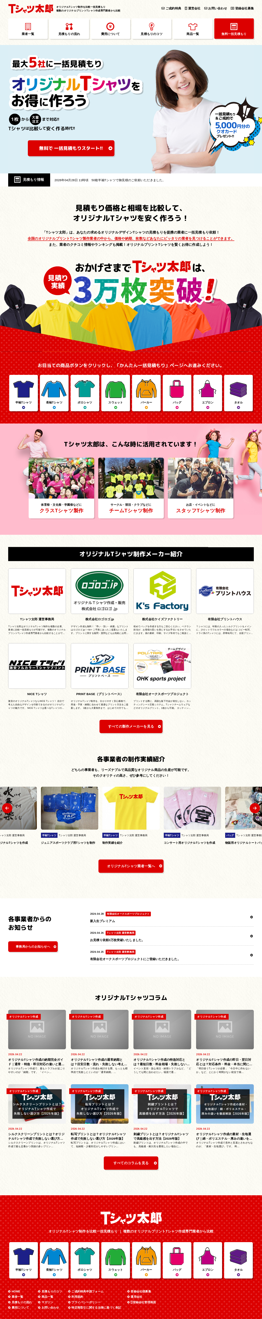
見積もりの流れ (22, 1266)
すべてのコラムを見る (131, 1127)
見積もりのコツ (52, 1255)
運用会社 (136, 1261)
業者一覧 (17, 1261)
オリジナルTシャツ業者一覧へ (131, 866)
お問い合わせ (215, 8)
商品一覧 (47, 1261)
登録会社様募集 (141, 1255)
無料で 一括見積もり (71, 148)
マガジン (47, 1266)
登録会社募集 (242, 8)
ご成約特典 (171, 8)
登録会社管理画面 (143, 1266)
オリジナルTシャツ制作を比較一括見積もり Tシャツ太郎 (133, 1307)
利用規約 (77, 1261)
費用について (20, 1271)
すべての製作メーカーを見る (131, 726)
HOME (16, 1255)
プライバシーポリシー (86, 1266)
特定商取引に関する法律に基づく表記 (96, 1271)
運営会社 (193, 8)
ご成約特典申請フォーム (87, 1255)
